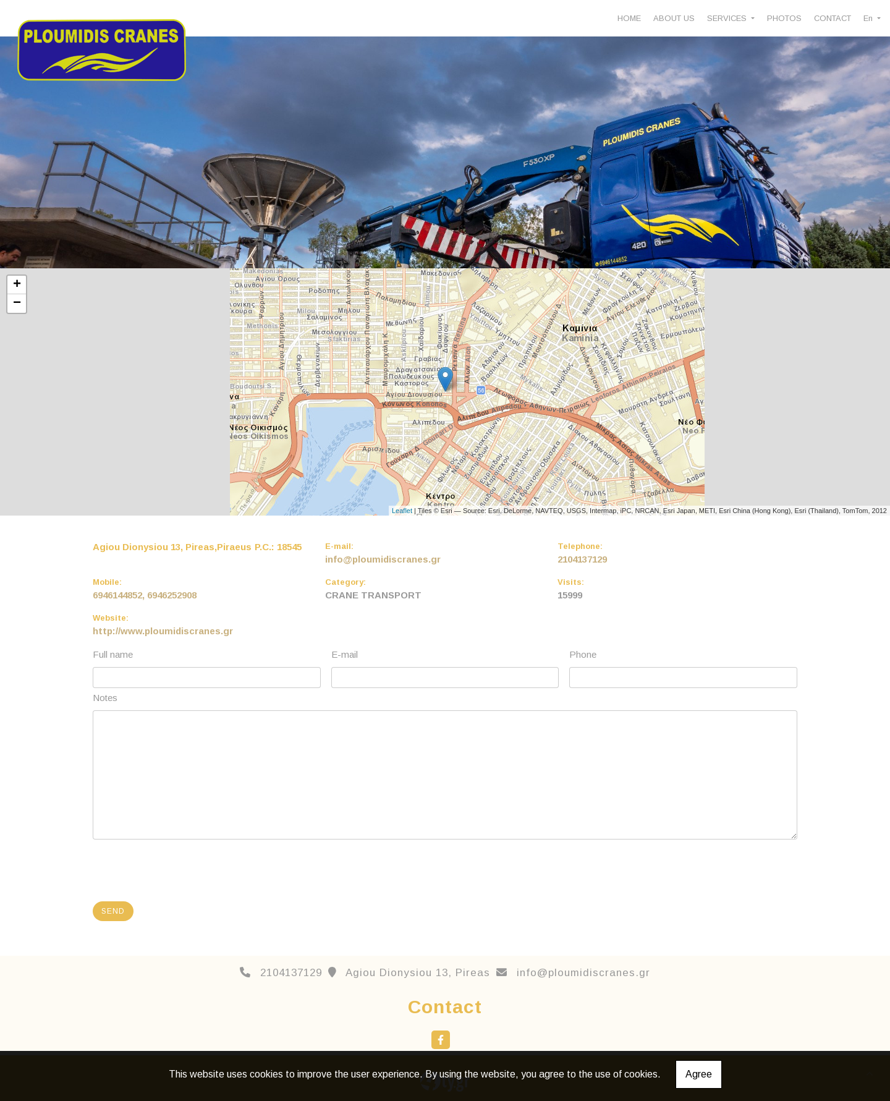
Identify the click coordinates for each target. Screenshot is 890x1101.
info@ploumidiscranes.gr (383, 559)
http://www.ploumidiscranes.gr (163, 631)
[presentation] (189, 868)
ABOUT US (674, 18)
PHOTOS (784, 18)
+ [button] (17, 285)
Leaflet (402, 510)
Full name (113, 654)
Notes (105, 697)
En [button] (869, 18)
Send (113, 911)
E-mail (344, 654)
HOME (629, 18)
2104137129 (582, 559)
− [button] (17, 303)
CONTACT (832, 18)
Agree (698, 1074)
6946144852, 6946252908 (145, 595)
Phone (582, 654)
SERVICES (728, 18)
